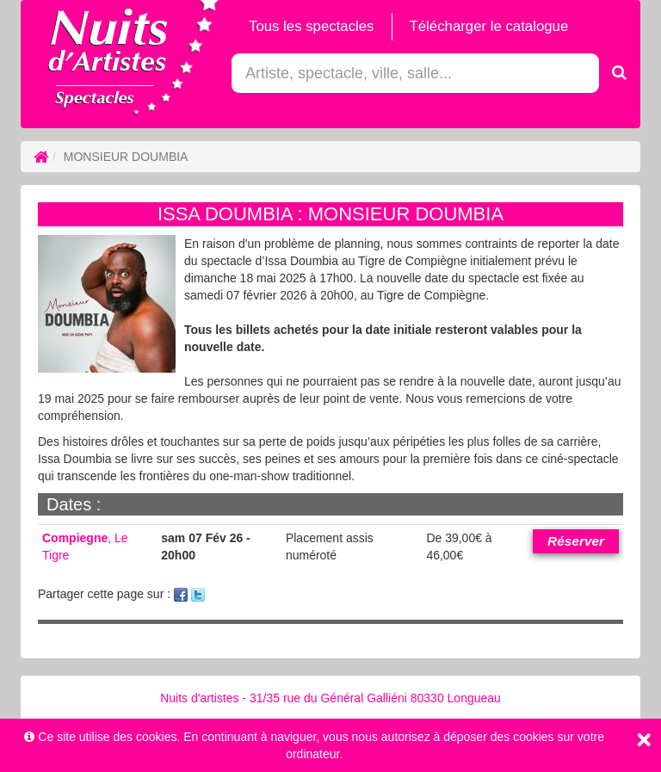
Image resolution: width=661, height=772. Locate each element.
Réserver (575, 541)
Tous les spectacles (311, 26)
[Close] (644, 739)
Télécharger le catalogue (489, 26)
